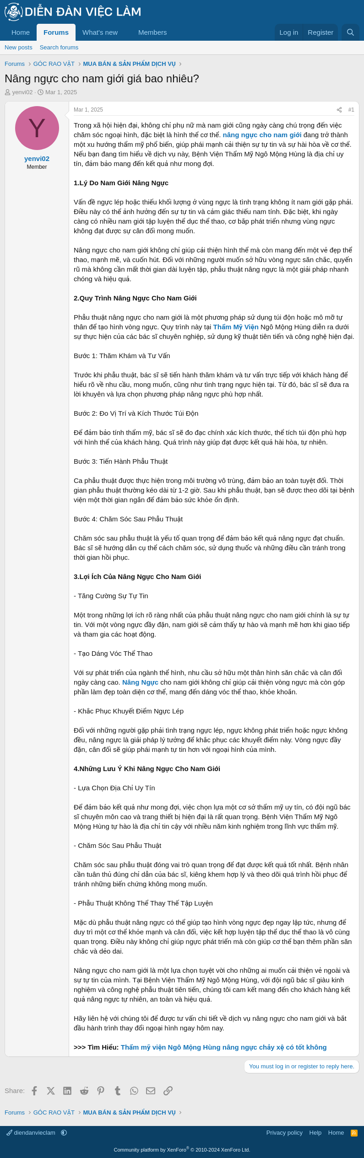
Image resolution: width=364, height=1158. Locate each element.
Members (152, 32)
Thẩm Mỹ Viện (236, 327)
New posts (19, 47)
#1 (351, 110)
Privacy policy (284, 1132)
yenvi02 (22, 92)
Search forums (59, 47)
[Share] (339, 110)
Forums (56, 32)
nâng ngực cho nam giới (262, 135)
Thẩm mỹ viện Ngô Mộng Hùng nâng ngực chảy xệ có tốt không (224, 1047)
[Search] (350, 32)
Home (20, 32)
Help (316, 1132)
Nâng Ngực (140, 682)
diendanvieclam (31, 1132)
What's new (100, 32)
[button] (125, 32)
